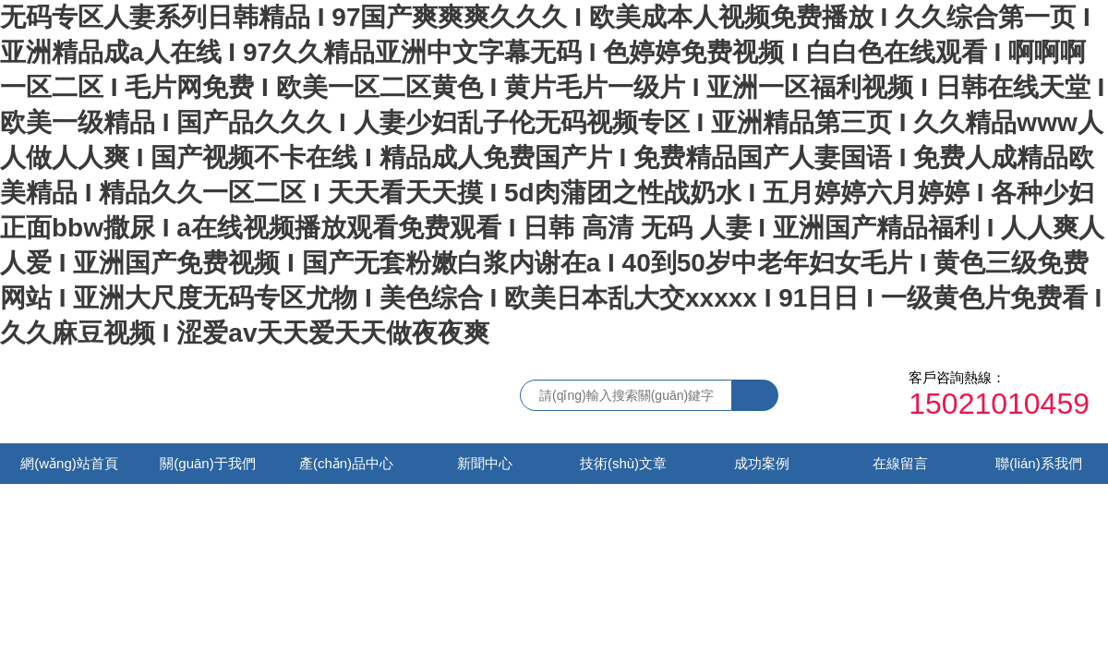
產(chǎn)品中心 (346, 463)
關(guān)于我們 (207, 463)
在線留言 (900, 463)
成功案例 (761, 463)
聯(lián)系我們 (1038, 463)
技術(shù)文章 (623, 463)
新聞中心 (484, 463)
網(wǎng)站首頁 (69, 463)
